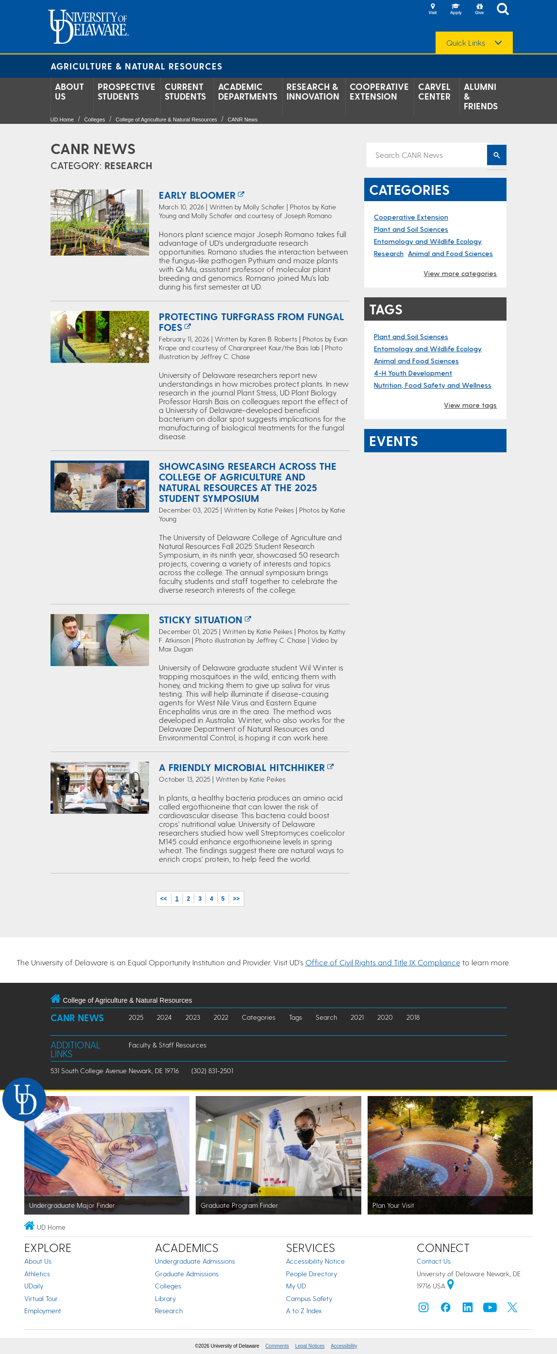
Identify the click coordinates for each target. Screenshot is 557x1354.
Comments (277, 1346)
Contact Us (434, 1261)
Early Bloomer (197, 195)
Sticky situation (200, 619)
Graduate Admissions (187, 1273)
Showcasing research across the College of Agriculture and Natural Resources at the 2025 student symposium (248, 482)
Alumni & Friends (481, 96)
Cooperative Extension (379, 91)
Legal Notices (310, 1346)
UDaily (33, 1286)
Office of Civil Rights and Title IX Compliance (382, 962)
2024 (164, 1017)
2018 (413, 1017)
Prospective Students (126, 91)
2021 (357, 1017)
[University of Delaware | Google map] (450, 1286)
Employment (42, 1310)
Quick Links (465, 42)
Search (326, 1017)
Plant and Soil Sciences (411, 229)
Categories (258, 1017)
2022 (221, 1017)
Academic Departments (247, 91)
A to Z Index (304, 1310)
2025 (136, 1017)
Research (389, 253)
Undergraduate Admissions (195, 1261)
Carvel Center (434, 91)
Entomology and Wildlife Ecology (428, 241)
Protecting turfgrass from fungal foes (251, 321)
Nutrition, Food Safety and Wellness (432, 385)
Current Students (185, 91)
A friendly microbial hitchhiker (242, 767)
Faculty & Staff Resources (167, 1045)
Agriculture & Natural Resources (136, 66)
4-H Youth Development (413, 373)
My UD (296, 1286)
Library (165, 1298)
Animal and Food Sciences (450, 253)
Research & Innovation (313, 91)
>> (236, 898)
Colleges (94, 119)
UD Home (62, 119)
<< (163, 898)
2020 (385, 1017)
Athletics (37, 1273)
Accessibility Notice (315, 1261)
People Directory (311, 1273)
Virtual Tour (41, 1298)
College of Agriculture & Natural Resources (166, 119)
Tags (295, 1017)
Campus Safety (309, 1298)
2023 (193, 1017)
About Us (69, 91)
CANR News (243, 119)
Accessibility (344, 1346)
